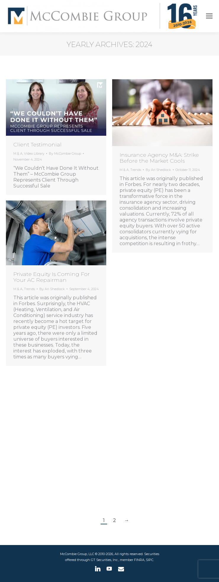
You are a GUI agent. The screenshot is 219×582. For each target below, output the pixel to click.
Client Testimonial (37, 144)
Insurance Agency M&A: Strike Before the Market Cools (159, 158)
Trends (135, 170)
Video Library (34, 153)
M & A (17, 153)
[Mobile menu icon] (209, 16)
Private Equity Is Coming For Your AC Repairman (51, 277)
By (65, 153)
